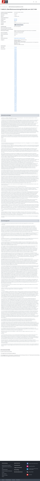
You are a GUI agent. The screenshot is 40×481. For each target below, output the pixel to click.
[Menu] (36, 2)
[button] (20, 115)
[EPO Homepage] (5, 2)
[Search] (34, 2)
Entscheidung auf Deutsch (19, 24)
